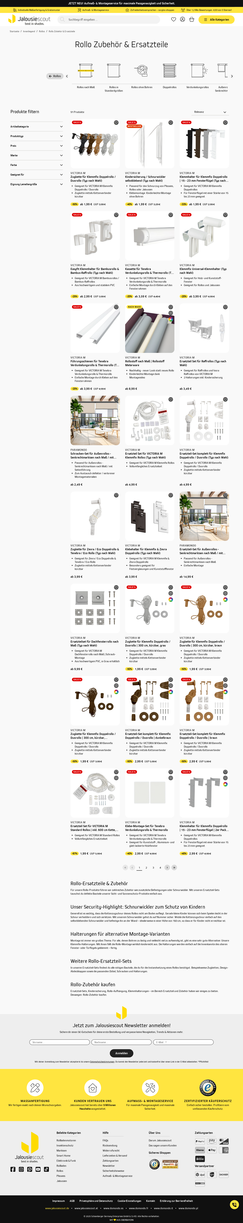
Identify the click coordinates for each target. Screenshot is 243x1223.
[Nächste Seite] (167, 867)
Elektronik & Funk (66, 1160)
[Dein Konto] (182, 20)
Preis (13, 145)
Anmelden (121, 1053)
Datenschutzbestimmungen (102, 1061)
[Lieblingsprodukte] (173, 20)
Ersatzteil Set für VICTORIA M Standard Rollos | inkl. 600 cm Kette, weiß (93, 828)
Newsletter (109, 1165)
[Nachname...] (121, 1042)
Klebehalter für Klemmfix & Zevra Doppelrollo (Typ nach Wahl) (146, 551)
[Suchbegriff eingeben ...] (108, 19)
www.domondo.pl (188, 1208)
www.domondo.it (163, 1208)
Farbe (13, 165)
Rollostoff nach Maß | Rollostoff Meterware (144, 363)
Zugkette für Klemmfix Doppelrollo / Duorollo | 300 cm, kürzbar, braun (202, 643)
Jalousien (62, 1181)
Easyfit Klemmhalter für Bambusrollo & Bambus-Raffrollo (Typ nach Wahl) (95, 271)
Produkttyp (16, 136)
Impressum (58, 1201)
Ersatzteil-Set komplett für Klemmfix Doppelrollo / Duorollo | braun (202, 736)
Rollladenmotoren (66, 1140)
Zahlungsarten (111, 1160)
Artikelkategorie (19, 126)
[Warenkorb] (191, 20)
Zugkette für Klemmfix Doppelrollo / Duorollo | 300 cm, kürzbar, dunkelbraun (93, 736)
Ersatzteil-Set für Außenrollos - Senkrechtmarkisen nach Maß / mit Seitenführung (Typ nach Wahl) (201, 551)
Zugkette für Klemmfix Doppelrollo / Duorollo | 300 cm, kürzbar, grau (147, 643)
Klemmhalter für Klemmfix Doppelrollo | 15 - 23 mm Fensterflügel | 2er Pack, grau (203, 828)
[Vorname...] (59, 1042)
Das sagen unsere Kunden (163, 1145)
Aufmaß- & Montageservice (117, 1176)
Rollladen (61, 1165)
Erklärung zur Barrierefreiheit (176, 1201)
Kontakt (150, 1201)
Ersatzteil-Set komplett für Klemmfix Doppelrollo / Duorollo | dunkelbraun (148, 736)
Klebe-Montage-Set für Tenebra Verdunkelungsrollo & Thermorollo (146, 828)
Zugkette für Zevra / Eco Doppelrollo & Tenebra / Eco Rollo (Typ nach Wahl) (95, 551)
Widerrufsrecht (111, 1150)
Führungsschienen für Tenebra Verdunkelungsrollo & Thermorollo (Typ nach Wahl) (95, 363)
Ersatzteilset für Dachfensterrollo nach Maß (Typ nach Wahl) (95, 643)
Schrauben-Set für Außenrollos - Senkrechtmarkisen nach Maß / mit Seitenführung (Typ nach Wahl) (92, 455)
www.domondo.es (113, 1208)
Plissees (61, 1176)
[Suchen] (62, 20)
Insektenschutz (65, 1145)
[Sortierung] (210, 112)
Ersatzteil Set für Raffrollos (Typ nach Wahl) (203, 363)
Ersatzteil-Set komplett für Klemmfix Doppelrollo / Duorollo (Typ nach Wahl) (204, 455)
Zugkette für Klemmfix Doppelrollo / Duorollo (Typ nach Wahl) (93, 178)
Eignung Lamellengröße (23, 184)
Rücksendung (110, 1145)
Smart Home (63, 1155)
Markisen (62, 1150)
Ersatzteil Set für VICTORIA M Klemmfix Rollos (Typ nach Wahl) (145, 455)
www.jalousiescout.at (86, 1208)
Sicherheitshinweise (113, 1170)
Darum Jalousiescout (160, 1140)
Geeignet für (17, 174)
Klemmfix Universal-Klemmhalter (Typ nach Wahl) (203, 271)
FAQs (105, 1140)
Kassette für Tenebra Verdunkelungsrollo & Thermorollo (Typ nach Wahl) (149, 271)
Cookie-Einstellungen (129, 1201)
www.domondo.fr (138, 1208)
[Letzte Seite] (174, 867)
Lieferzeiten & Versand (115, 1155)
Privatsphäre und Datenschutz (96, 1201)
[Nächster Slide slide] (232, 76)
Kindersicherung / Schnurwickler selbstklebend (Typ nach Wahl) (145, 178)
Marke (13, 155)
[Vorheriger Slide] (67, 76)
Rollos (55, 76)
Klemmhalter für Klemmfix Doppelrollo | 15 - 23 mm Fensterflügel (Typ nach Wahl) (203, 179)
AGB (72, 1201)
